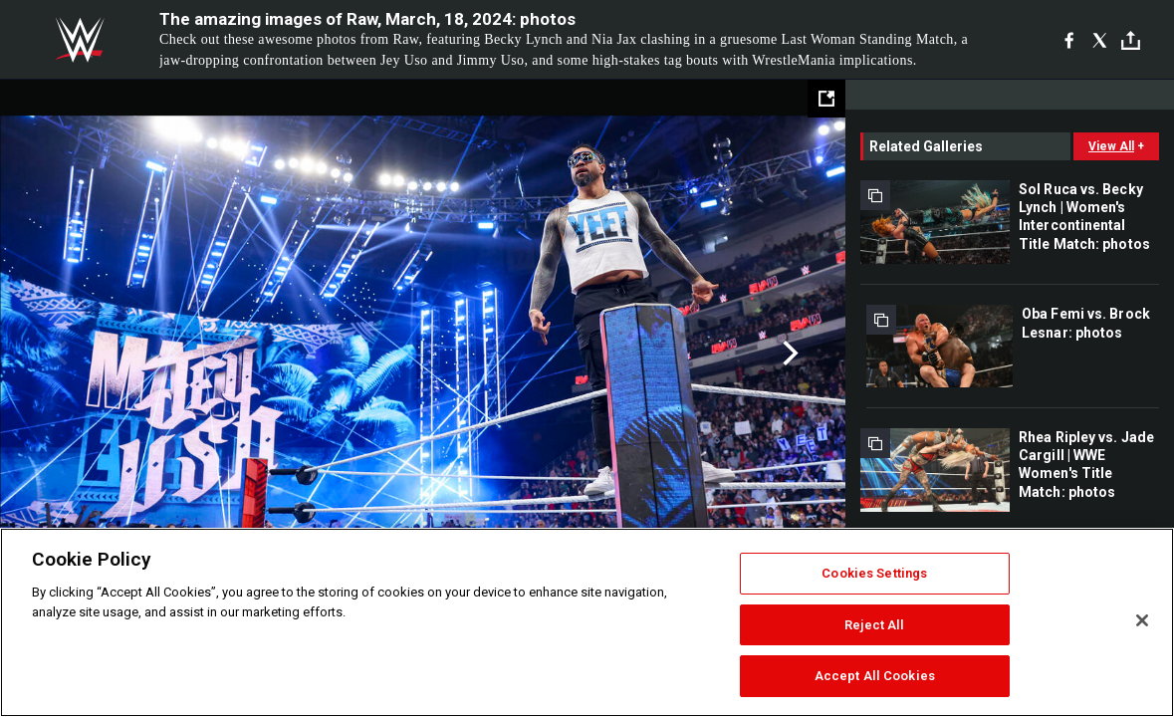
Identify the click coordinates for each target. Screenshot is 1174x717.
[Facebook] (1069, 40)
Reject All (874, 624)
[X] (1099, 40)
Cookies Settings (874, 573)
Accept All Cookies (875, 675)
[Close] (1142, 620)
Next (788, 353)
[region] (587, 622)
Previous (57, 353)
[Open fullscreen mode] (826, 99)
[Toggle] (1130, 40)
